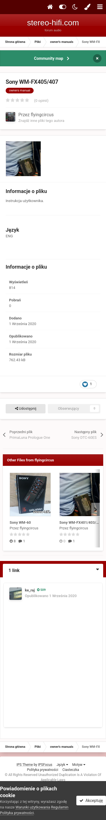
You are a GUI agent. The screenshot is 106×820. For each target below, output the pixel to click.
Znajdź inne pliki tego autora (41, 121)
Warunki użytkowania (33, 807)
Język (62, 765)
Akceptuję (91, 800)
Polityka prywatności (42, 770)
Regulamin (59, 807)
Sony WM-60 (20, 522)
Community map (48, 58)
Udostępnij (25, 408)
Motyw (78, 765)
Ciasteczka (70, 770)
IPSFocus (45, 765)
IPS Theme (24, 765)
